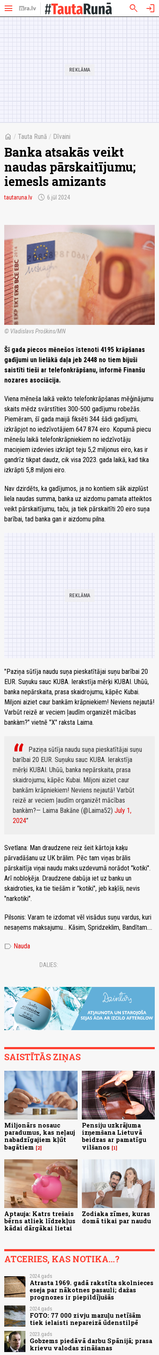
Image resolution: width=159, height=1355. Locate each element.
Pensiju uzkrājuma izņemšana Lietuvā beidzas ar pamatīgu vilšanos (114, 1136)
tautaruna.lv (18, 197)
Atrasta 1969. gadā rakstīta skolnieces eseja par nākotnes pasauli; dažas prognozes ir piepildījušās (91, 1290)
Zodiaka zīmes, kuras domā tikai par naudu (116, 1217)
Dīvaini (61, 137)
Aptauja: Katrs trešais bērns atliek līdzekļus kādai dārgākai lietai (39, 1221)
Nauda (17, 946)
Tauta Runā (32, 137)
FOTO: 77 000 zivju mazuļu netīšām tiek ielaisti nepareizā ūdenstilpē (85, 1319)
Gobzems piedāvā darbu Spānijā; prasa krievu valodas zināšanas (91, 1344)
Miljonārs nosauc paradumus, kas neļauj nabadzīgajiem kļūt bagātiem (39, 1136)
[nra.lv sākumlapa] (27, 8)
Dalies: (48, 965)
